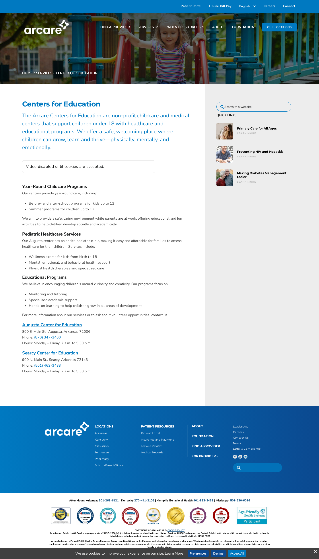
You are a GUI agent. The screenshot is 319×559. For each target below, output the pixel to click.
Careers (238, 432)
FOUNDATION (203, 436)
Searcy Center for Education (50, 353)
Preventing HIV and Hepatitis (260, 152)
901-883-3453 (203, 501)
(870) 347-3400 (47, 337)
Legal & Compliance (247, 448)
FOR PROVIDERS (205, 456)
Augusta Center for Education (52, 325)
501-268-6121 (109, 501)
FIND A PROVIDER (206, 446)
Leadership (240, 426)
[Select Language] (247, 6)
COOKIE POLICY (175, 530)
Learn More (246, 133)
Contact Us (241, 437)
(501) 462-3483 (47, 365)
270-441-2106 (144, 501)
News (237, 443)
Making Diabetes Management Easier (262, 175)
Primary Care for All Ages (257, 128)
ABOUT (197, 426)
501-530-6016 (240, 501)
